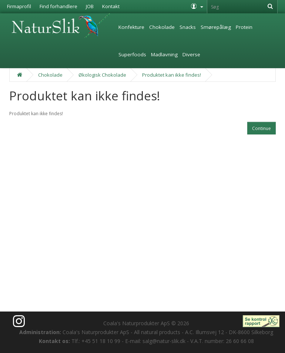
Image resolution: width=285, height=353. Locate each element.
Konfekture (131, 27)
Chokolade (162, 27)
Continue (261, 128)
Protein (244, 27)
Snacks (188, 27)
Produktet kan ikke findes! (171, 74)
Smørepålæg (216, 27)
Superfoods (132, 54)
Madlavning (164, 54)
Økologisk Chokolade (102, 74)
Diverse (191, 54)
